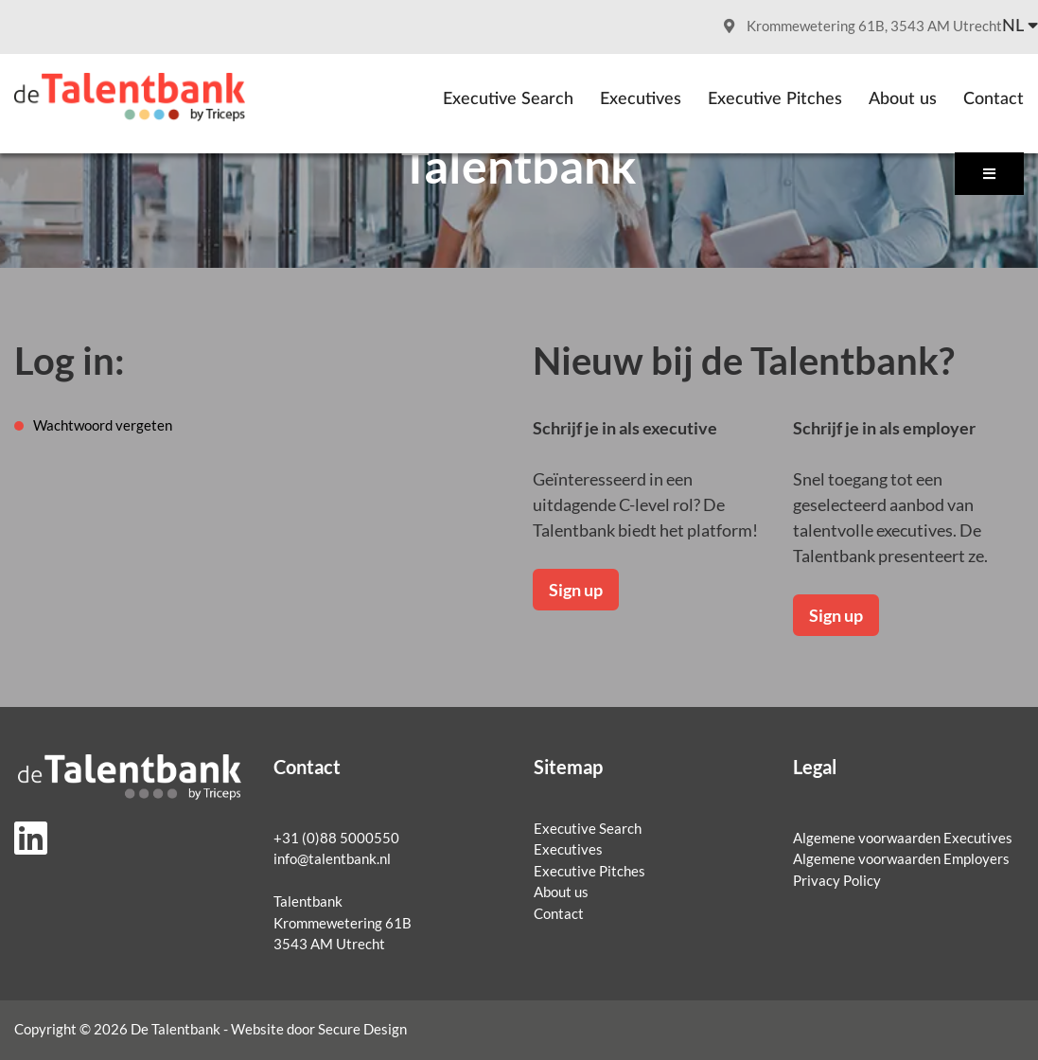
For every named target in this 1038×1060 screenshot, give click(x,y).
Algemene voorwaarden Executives (902, 838)
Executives (640, 99)
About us (903, 99)
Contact (993, 99)
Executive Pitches (775, 99)
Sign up (576, 589)
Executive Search (508, 99)
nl (1013, 26)
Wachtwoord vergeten (102, 425)
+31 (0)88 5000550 (336, 838)
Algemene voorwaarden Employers (901, 859)
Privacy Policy (837, 881)
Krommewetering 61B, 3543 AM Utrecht (863, 26)
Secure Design (362, 1029)
